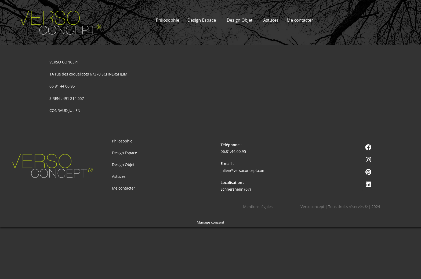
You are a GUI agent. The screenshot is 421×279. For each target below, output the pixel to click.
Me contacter (300, 20)
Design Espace (201, 20)
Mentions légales (258, 206)
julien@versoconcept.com (242, 170)
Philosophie (167, 20)
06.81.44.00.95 (233, 151)
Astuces (271, 20)
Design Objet (239, 20)
